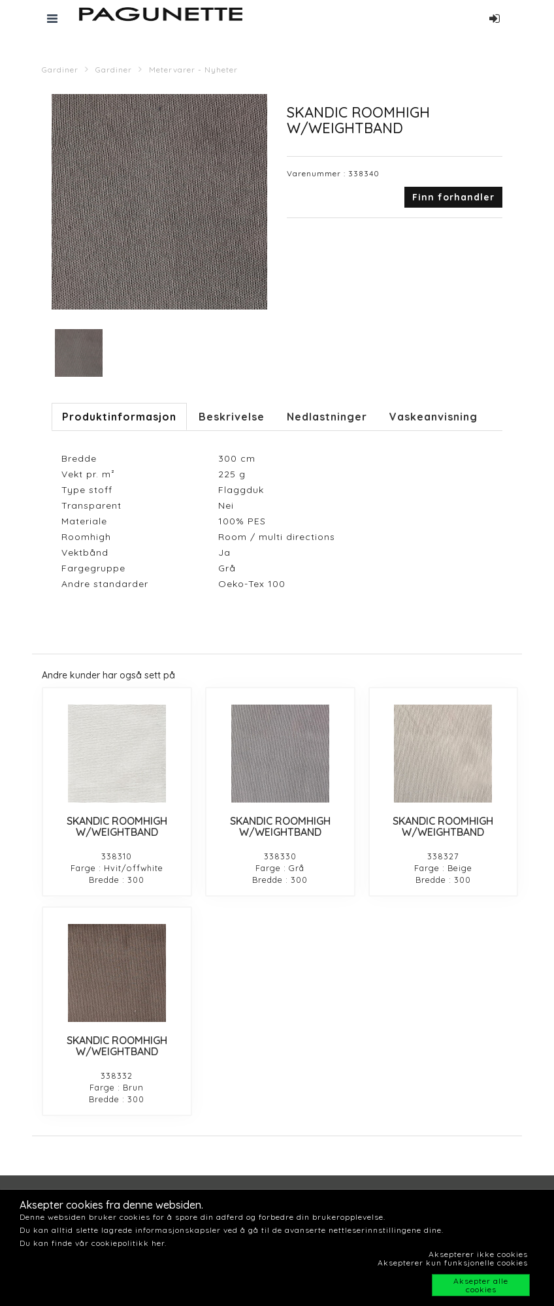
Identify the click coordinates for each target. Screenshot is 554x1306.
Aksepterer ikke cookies (478, 1254)
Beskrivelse (232, 416)
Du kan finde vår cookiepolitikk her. (93, 1243)
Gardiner (60, 69)
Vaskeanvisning (433, 416)
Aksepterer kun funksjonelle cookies (453, 1262)
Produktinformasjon (119, 416)
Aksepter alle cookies (480, 1285)
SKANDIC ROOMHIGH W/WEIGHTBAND (117, 826)
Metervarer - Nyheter (193, 69)
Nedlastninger (327, 416)
